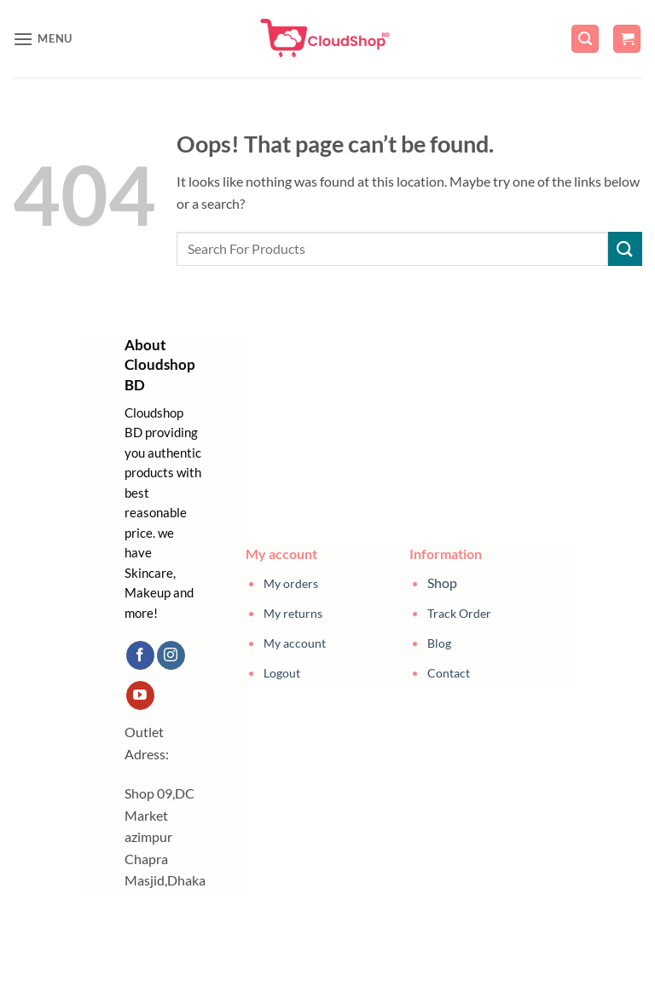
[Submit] (625, 248)
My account (295, 643)
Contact (448, 673)
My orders (291, 583)
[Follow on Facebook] (140, 655)
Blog (439, 643)
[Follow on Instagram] (171, 655)
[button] (42, 39)
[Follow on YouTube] (140, 695)
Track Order (459, 613)
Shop (442, 582)
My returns (293, 613)
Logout (282, 673)
